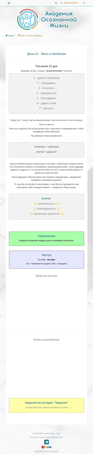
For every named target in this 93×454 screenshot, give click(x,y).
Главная (9, 35)
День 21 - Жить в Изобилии (30, 35)
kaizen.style (49, 433)
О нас (58, 433)
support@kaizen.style (54, 437)
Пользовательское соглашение (46, 451)
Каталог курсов (70, 2)
